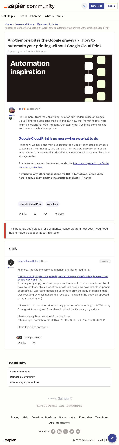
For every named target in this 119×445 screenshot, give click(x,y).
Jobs (73, 417)
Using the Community (22, 376)
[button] (96, 6)
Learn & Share (30, 16)
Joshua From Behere (29, 261)
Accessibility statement (70, 406)
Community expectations (24, 382)
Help (26, 417)
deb (21, 108)
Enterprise (85, 417)
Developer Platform (44, 417)
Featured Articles (47, 24)
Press (62, 417)
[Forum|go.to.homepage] (30, 6)
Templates (101, 417)
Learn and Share (24, 24)
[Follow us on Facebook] (53, 431)
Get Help (9, 16)
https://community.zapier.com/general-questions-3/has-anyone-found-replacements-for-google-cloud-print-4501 (63, 278)
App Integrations (59, 422)
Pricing (15, 417)
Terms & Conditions (47, 406)
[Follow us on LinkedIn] (59, 431)
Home (8, 24)
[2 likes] (29, 337)
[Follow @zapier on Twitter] (71, 431)
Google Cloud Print (31, 203)
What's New (54, 16)
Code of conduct (20, 371)
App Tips (52, 203)
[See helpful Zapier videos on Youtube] (78, 431)
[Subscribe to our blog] (65, 431)
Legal (100, 440)
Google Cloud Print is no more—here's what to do (58, 138)
